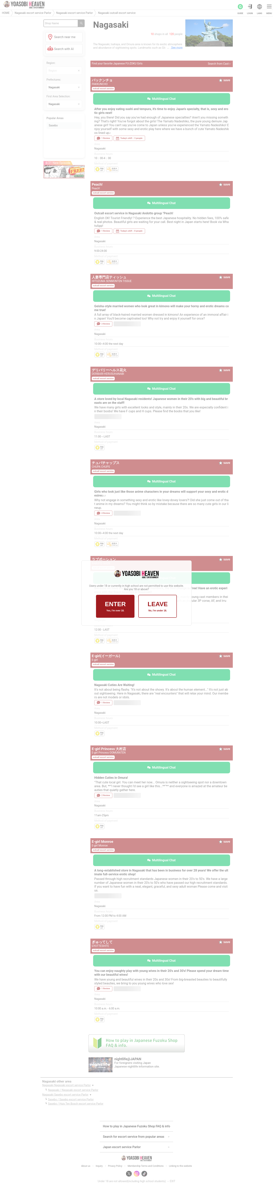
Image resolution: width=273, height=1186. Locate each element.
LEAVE (158, 606)
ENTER (115, 606)
